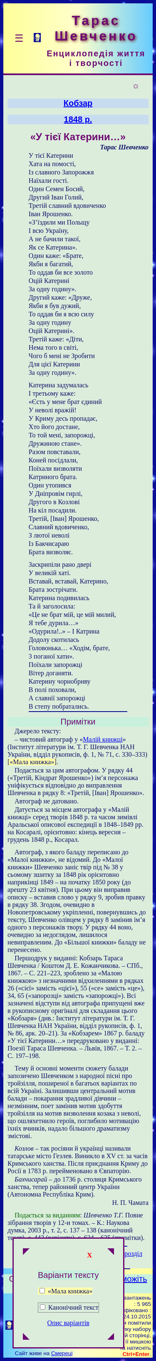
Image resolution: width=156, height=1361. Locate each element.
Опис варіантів (68, 1322)
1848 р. (78, 119)
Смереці (62, 1353)
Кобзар (78, 103)
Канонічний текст (73, 1307)
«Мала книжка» (66, 1291)
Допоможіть (124, 1278)
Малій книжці (102, 739)
